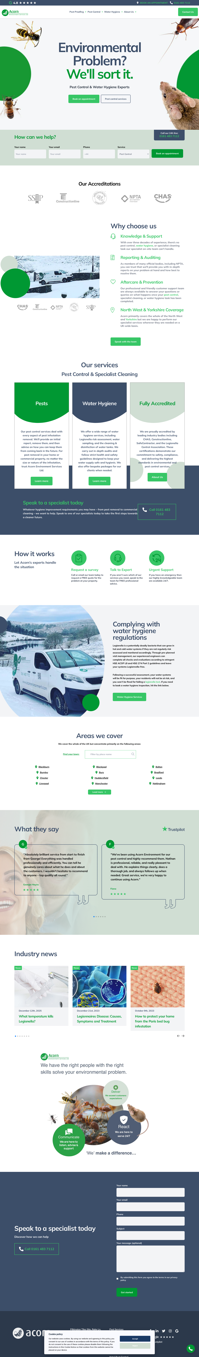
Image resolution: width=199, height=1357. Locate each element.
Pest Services (116, 1329)
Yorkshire (131, 320)
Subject (120, 1229)
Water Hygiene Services (129, 697)
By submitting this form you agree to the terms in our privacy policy (149, 1279)
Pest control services (116, 98)
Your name (20, 147)
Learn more (41, 481)
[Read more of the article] (41, 996)
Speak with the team (126, 342)
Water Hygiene (112, 11)
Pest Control (94, 11)
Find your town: (71, 754)
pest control (171, 295)
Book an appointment (154, 3)
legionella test (152, 682)
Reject (135, 1346)
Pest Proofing (77, 11)
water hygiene (144, 246)
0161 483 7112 (182, 3)
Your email (54, 147)
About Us (129, 11)
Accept (135, 1339)
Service (121, 147)
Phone (86, 147)
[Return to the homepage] (15, 12)
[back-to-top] (191, 1349)
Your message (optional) (129, 1243)
